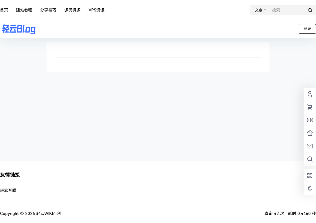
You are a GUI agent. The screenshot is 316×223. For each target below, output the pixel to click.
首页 (4, 10)
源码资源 (72, 10)
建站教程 (24, 10)
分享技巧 (48, 10)
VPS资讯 (96, 10)
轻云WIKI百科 (48, 213)
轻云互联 (8, 190)
